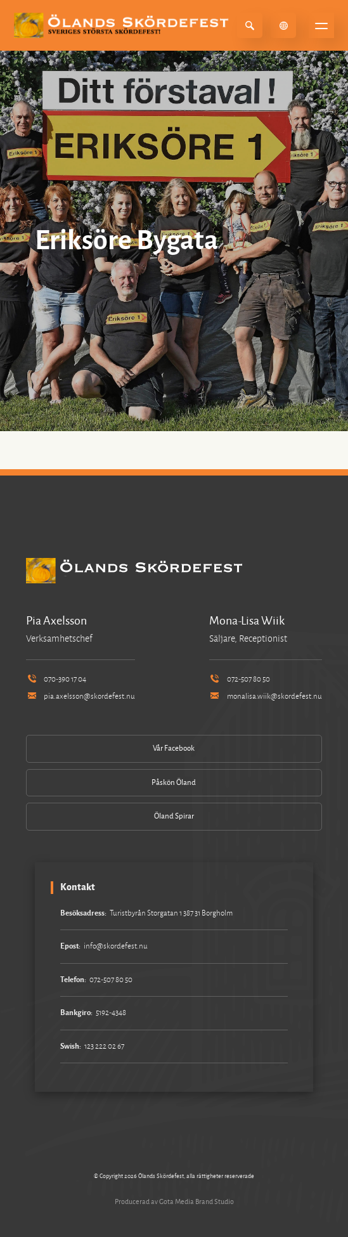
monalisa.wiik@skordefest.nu (265, 696)
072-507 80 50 (239, 679)
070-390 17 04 (56, 679)
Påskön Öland (173, 783)
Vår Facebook (174, 748)
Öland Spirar (174, 816)
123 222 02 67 (104, 1046)
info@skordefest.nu (116, 946)
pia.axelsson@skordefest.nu (80, 696)
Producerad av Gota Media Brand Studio (174, 1201)
